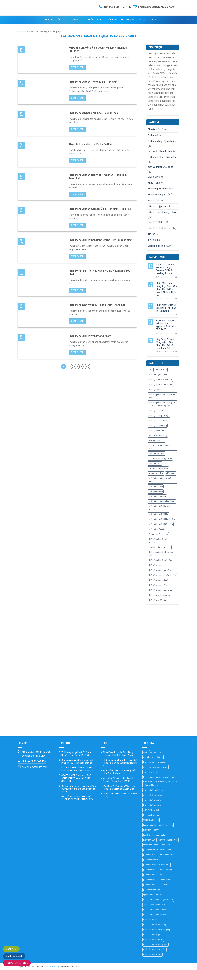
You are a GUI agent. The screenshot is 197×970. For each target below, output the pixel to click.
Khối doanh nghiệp (157, 194)
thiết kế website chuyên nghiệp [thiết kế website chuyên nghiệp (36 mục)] (162, 575)
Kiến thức (127, 19)
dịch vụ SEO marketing (160, 151)
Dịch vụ (152, 135)
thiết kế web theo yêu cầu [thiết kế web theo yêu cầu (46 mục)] (160, 595)
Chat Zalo (11, 949)
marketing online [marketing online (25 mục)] (156, 473)
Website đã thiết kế (158, 245)
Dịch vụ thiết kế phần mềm (162, 157)
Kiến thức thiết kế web (159, 228)
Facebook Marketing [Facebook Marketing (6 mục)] (158, 435)
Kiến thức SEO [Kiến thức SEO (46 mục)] (155, 463)
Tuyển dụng (111, 19)
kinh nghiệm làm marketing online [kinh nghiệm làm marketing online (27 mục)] (160, 446)
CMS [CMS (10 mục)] (151, 369)
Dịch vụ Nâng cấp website (162, 141)
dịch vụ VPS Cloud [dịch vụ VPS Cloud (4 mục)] (157, 430)
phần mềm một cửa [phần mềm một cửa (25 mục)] (157, 496)
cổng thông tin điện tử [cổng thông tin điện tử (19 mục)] (158, 374)
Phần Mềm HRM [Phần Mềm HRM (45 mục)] (156, 491)
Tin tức (142, 19)
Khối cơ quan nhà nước (160, 188)
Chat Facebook (14, 956)
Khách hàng (95, 19)
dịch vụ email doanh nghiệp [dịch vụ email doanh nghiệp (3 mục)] (161, 384)
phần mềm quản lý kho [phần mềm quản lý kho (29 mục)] (159, 514)
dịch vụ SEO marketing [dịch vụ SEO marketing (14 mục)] (158, 410)
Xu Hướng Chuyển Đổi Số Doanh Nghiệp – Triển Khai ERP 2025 (166, 325)
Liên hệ (153, 19)
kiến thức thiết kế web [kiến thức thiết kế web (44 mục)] (158, 468)
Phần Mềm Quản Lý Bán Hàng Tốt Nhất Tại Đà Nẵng (166, 307)
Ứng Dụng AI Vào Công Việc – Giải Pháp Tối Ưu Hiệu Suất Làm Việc (165, 344)
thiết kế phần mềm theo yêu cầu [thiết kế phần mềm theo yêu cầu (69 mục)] (161, 553)
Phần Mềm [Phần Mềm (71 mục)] (170, 473)
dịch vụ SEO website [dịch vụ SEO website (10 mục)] (158, 420)
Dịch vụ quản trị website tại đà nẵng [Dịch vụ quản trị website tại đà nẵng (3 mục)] (162, 396)
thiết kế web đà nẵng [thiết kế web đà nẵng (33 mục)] (158, 600)
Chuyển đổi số (155, 129)
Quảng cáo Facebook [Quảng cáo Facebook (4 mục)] (158, 534)
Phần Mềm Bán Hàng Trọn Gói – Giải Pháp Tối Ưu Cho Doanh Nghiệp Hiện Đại (166, 289)
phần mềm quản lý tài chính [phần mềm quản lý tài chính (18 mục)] (161, 524)
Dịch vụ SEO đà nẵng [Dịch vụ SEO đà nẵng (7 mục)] (158, 425)
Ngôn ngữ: (98, 27)
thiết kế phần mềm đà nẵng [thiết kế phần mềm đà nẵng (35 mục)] (161, 560)
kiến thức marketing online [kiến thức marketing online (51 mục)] (160, 458)
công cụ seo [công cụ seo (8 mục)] (161, 369)
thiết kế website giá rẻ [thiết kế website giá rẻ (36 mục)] (158, 580)
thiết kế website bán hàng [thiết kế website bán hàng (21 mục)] (160, 570)
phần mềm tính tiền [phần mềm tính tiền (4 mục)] (157, 529)
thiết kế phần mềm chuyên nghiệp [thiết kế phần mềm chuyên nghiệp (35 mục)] (160, 540)
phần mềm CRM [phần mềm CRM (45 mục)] (156, 486)
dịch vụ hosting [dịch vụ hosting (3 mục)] (155, 389)
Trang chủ (46, 19)
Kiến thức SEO (155, 222)
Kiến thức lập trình (157, 206)
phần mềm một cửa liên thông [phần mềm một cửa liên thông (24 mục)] (162, 501)
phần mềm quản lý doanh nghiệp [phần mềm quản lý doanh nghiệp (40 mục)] (160, 507)
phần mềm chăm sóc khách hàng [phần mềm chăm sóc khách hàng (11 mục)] (161, 479)
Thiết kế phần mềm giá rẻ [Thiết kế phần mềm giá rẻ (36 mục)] (160, 547)
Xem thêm (77, 67)
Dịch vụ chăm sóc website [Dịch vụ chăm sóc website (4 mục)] (160, 379)
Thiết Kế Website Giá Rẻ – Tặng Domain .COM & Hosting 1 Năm (165, 269)
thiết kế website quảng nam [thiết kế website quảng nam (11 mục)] (161, 590)
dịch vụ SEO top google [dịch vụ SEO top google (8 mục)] (159, 415)
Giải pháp (78, 19)
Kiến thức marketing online (162, 212)
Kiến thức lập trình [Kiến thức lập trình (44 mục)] (157, 453)
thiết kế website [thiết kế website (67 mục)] (156, 565)
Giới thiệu (62, 19)
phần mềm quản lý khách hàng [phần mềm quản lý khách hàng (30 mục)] (162, 519)
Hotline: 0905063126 (17, 963)
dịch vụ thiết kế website (160, 166)
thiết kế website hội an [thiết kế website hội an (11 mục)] (158, 585)
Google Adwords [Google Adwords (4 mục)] (156, 440)
